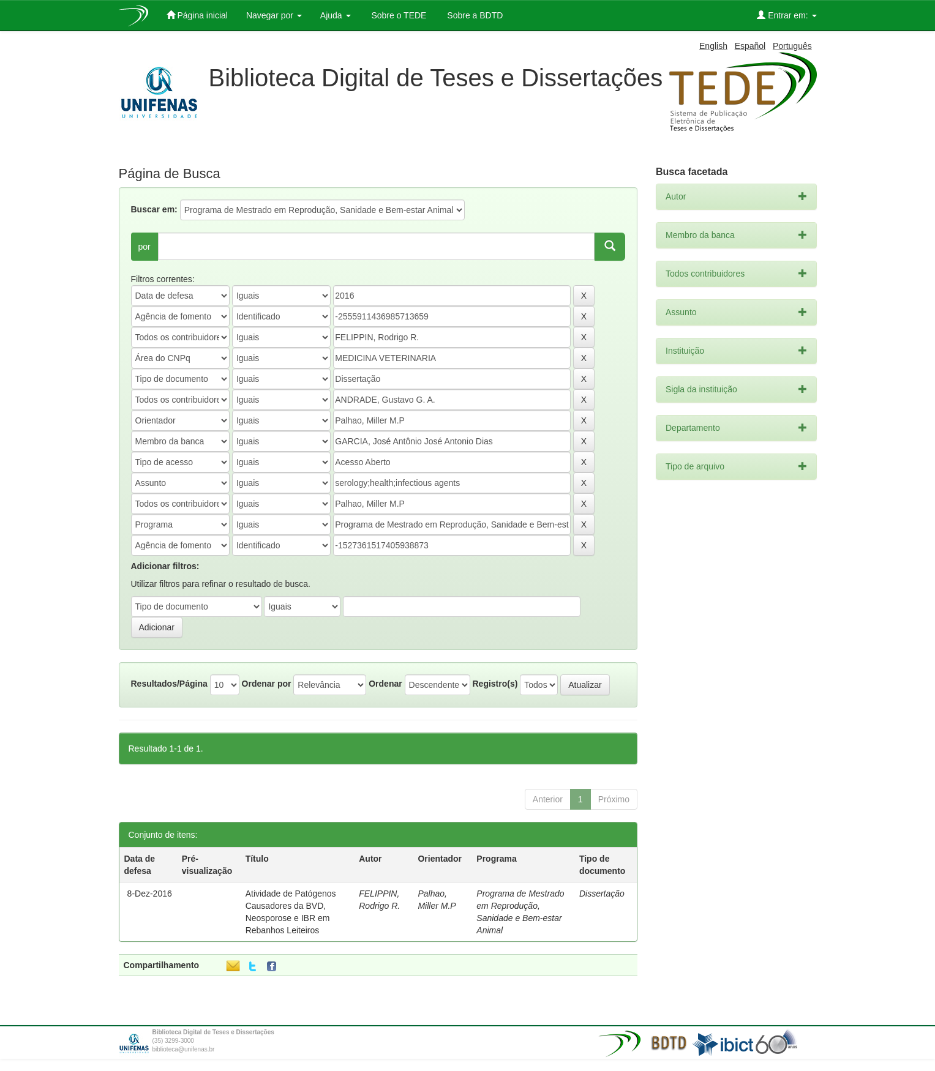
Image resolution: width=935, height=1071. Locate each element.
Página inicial (197, 15)
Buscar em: (154, 209)
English (713, 46)
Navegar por (274, 15)
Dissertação (602, 893)
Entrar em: (786, 15)
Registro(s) (494, 683)
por (144, 247)
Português (792, 46)
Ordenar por (266, 683)
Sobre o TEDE (398, 15)
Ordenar (385, 683)
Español (750, 46)
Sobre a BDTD (474, 15)
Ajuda (335, 15)
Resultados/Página (169, 683)
